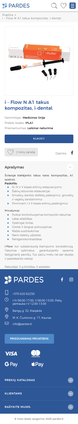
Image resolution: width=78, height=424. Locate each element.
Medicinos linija (34, 117)
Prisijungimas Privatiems (29, 338)
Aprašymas (39, 167)
